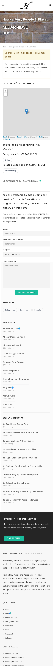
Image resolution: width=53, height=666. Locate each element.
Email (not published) (13, 185)
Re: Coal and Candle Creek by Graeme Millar (23, 411)
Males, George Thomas (13, 299)
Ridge (21, 47)
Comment (9, 579)
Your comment (10, 206)
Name (5, 174)
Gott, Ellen (7, 349)
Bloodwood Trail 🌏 (11, 273)
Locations (25, 255)
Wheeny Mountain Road (14, 282)
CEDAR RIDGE (30, 47)
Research (9, 571)
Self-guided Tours (12, 567)
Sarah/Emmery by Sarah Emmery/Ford (20, 420)
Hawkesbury (10, 116)
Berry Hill (8, 627)
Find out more (14, 483)
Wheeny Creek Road (12, 290)
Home (5, 47)
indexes (8, 583)
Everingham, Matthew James (16, 324)
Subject (6, 195)
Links (7, 575)
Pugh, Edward (9, 341)
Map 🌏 (8, 558)
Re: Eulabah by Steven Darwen (16, 428)
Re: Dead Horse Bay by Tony (15, 369)
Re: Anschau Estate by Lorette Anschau (20, 378)
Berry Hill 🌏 (8, 333)
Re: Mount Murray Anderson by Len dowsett (23, 436)
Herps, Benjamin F (11, 316)
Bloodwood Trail (11, 599)
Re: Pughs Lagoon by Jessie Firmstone (20, 403)
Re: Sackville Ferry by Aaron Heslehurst (20, 445)
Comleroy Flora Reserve (13, 307)
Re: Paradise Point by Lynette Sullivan (20, 394)
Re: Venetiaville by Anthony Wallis (18, 386)
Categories (13, 47)
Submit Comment (26, 237)
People (37, 255)
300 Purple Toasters (30, 660)
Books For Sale (11, 562)
